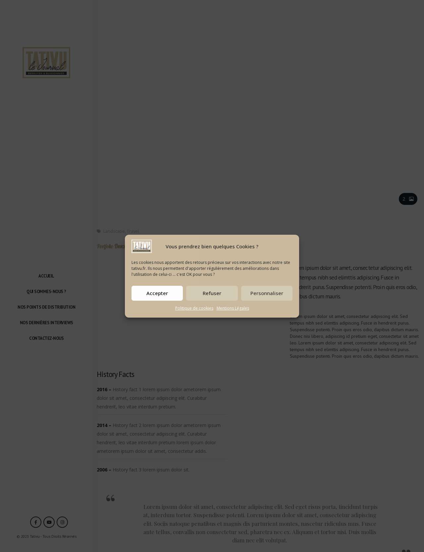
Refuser (212, 293)
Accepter (157, 293)
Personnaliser (266, 293)
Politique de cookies (194, 308)
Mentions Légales (233, 308)
